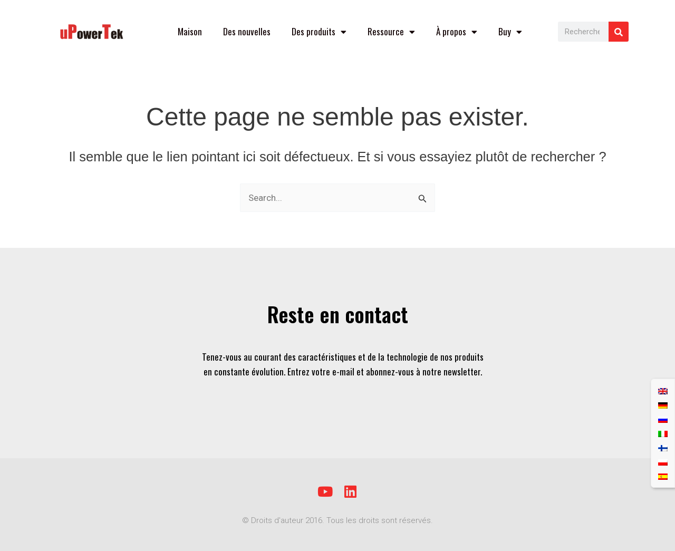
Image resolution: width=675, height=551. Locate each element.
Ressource (391, 32)
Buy (510, 32)
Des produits (319, 32)
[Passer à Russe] (662, 419)
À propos (456, 32)
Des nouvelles (247, 31)
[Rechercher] (619, 32)
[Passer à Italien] (662, 433)
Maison (190, 31)
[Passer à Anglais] (662, 390)
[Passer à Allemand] (662, 405)
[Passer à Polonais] (662, 462)
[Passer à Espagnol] (662, 476)
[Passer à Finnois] (662, 447)
